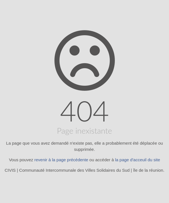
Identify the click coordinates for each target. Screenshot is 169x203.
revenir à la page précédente (61, 159)
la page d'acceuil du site (137, 159)
